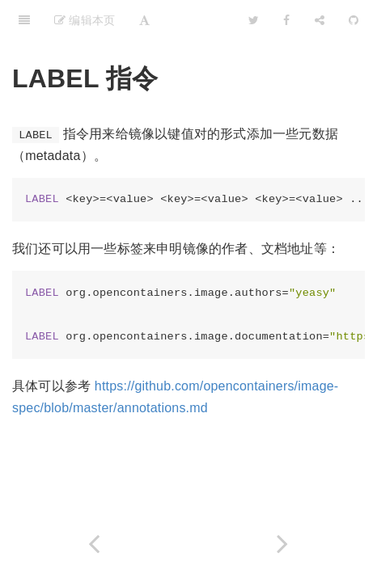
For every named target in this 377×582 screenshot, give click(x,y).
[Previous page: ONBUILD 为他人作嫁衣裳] (94, 543)
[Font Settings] (144, 20)
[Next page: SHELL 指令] (282, 543)
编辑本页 (84, 20)
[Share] (320, 20)
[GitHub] (354, 20)
